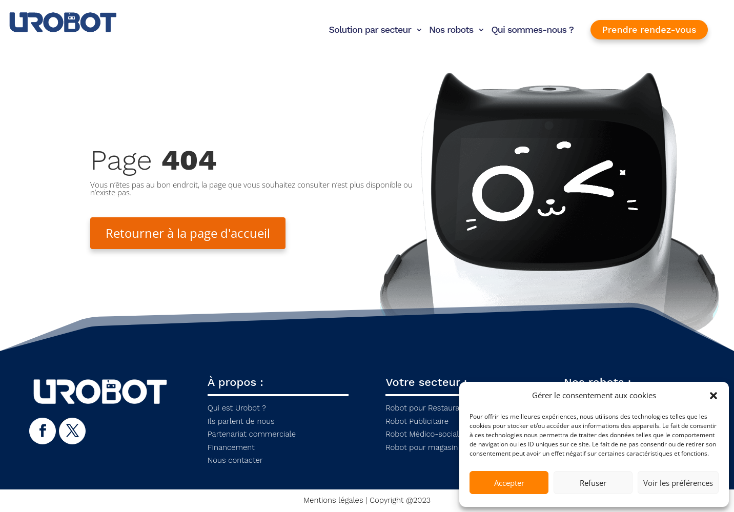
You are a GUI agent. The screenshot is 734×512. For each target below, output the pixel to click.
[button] (713, 396)
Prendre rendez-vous (649, 29)
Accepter (509, 483)
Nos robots (451, 29)
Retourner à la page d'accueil (188, 232)
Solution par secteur (370, 29)
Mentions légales (333, 500)
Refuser (593, 483)
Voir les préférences (678, 483)
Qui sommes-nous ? (532, 29)
